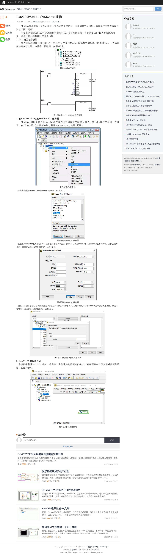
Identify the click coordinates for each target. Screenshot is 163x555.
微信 (7, 39)
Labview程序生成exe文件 (55, 508)
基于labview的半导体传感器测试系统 (141, 130)
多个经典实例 (132, 139)
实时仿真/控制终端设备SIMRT (139, 115)
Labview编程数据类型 (135, 92)
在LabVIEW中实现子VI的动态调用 (61, 490)
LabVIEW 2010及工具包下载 (138, 149)
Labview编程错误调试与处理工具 (140, 101)
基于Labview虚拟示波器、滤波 (139, 125)
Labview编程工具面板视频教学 (139, 106)
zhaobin (36, 22)
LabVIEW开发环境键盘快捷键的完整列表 (40, 454)
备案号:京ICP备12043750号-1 (98, 547)
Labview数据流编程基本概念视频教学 (142, 111)
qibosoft (157, 164)
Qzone (8, 32)
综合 (27, 9)
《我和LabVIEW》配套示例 (137, 134)
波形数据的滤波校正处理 (55, 471)
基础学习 (37, 9)
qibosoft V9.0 (136, 164)
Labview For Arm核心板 (136, 120)
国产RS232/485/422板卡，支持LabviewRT (143, 96)
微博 (7, 26)
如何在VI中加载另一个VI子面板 (59, 527)
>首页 (19, 9)
